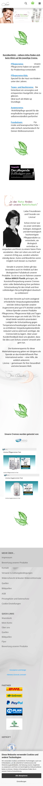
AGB (4, 593)
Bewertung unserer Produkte (15, 562)
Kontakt (5, 568)
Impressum (7, 557)
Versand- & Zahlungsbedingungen (17, 573)
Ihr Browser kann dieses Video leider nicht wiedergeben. (22, 172)
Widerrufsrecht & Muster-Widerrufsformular (21, 578)
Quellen (5, 583)
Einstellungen (21, 781)
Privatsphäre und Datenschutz (15, 599)
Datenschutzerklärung (14, 771)
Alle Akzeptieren (21, 776)
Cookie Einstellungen (11, 603)
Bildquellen (7, 588)
